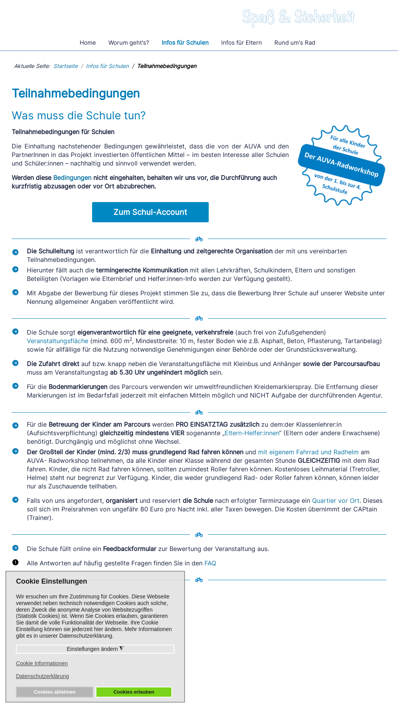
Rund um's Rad (294, 42)
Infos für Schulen (185, 42)
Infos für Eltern (241, 42)
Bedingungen (72, 177)
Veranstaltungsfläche (57, 341)
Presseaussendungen (259, 644)
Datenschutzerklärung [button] (42, 676)
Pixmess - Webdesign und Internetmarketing (295, 703)
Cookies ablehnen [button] (55, 692)
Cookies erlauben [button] (133, 692)
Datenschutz (203, 688)
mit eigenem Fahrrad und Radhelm (308, 452)
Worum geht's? (128, 42)
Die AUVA (323, 634)
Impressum (244, 688)
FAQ (210, 563)
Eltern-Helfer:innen (252, 433)
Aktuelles (241, 665)
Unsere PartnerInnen (339, 644)
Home (88, 42)
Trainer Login (328, 655)
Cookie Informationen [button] (42, 663)
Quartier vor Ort (336, 500)
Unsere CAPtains (253, 634)
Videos (238, 655)
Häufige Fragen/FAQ (176, 634)
